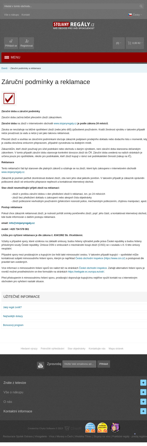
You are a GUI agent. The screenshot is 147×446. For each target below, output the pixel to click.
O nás (7, 401)
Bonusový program (13, 325)
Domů (4, 68)
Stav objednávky (76, 348)
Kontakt (26, 14)
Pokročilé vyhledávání (52, 348)
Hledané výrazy (29, 348)
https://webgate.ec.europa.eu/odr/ (86, 271)
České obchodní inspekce (93, 268)
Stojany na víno (101, 436)
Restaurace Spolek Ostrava (18, 436)
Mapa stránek (116, 348)
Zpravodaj (54, 364)
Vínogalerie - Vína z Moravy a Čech (54, 436)
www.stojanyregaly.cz (65, 123)
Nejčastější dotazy (13, 316)
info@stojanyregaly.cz (22, 223)
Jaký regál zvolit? (12, 307)
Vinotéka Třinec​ (83, 436)
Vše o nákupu (11, 14)
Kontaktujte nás (97, 348)
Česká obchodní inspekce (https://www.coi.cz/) (100, 258)
